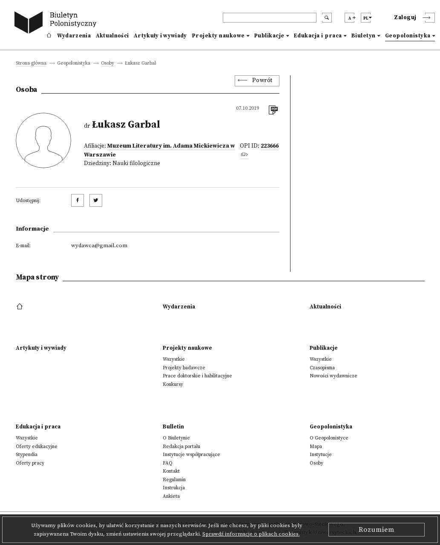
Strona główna (31, 63)
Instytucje (321, 454)
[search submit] (327, 18)
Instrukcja (174, 488)
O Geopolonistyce (329, 438)
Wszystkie (174, 359)
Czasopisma (322, 368)
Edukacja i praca (318, 35)
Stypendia (26, 454)
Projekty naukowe (218, 35)
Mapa (316, 446)
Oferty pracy (30, 463)
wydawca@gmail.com (99, 245)
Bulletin (173, 426)
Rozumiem (376, 529)
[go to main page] (57, 24)
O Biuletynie (176, 438)
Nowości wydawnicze (333, 376)
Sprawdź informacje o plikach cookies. (251, 534)
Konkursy (173, 384)
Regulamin (174, 480)
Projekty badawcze (184, 368)
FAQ (168, 463)
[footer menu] (21, 307)
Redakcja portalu (181, 446)
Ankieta (171, 496)
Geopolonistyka (408, 35)
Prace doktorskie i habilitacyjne (197, 376)
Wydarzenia (74, 35)
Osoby (107, 63)
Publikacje (269, 35)
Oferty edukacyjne (37, 446)
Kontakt (171, 471)
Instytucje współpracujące (191, 454)
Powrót (262, 80)
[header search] (269, 18)
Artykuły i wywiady (160, 35)
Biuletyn (363, 35)
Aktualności (112, 35)
